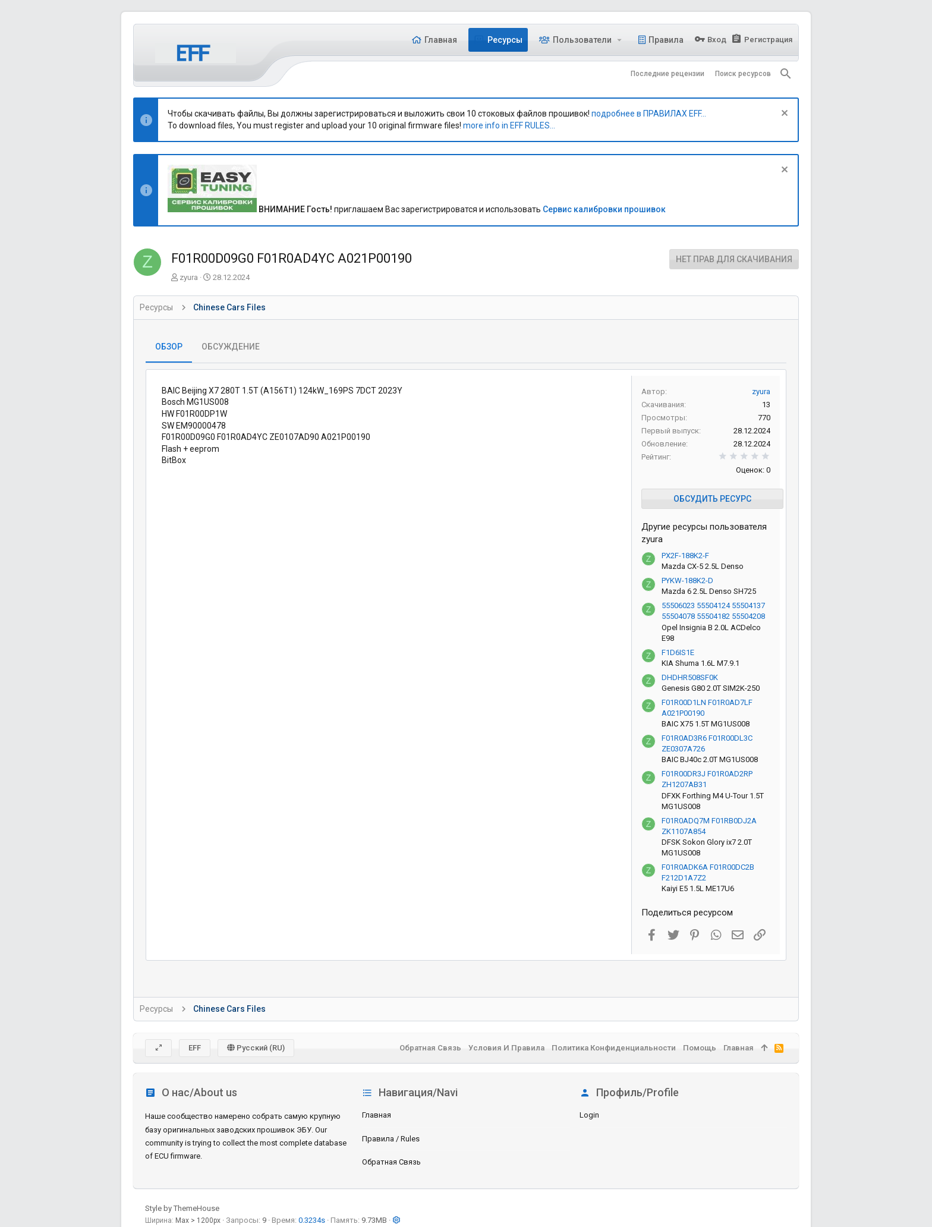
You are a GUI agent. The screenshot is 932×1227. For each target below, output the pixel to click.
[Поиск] (785, 73)
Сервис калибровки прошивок (604, 209)
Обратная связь (391, 1161)
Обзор (168, 346)
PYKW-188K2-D (687, 580)
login (589, 1114)
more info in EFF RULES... (509, 125)
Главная (376, 1114)
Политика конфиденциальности (614, 1047)
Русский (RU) (256, 1047)
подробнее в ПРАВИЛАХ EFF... (648, 113)
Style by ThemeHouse (182, 1208)
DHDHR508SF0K (690, 677)
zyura (189, 277)
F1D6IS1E (678, 652)
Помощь (699, 1047)
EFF (194, 1047)
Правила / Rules (391, 1138)
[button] (619, 39)
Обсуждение (230, 346)
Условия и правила (506, 1047)
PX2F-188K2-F (685, 555)
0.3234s (311, 1220)
